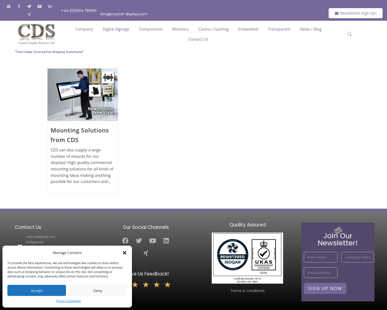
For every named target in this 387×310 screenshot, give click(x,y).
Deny (97, 290)
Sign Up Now (325, 288)
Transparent (279, 29)
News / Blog (311, 29)
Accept (37, 290)
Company (84, 29)
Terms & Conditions (247, 290)
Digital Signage (116, 29)
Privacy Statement (68, 301)
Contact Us (199, 39)
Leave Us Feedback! (146, 274)
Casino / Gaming (213, 29)
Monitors (180, 29)
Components (151, 29)
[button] (124, 252)
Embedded (248, 29)
